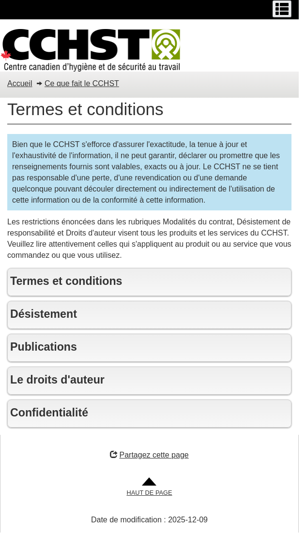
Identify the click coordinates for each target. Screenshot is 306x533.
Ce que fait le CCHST (82, 83)
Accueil (19, 83)
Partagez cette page (149, 455)
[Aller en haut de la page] (149, 487)
